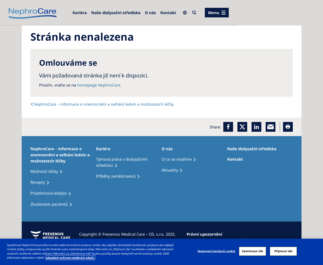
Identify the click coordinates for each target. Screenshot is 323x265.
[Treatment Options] (63, 155)
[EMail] (270, 127)
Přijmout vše (283, 251)
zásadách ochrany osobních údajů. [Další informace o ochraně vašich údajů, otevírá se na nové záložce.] (70, 258)
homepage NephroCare (98, 85)
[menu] (217, 12)
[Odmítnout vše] (316, 251)
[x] (242, 127)
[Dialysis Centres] (79, 13)
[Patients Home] (105, 149)
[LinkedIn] (256, 127)
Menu (213, 12)
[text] (102, 104)
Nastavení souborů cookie (216, 251)
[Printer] (288, 127)
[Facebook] (228, 127)
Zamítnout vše (252, 251)
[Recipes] (120, 176)
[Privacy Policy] (206, 234)
